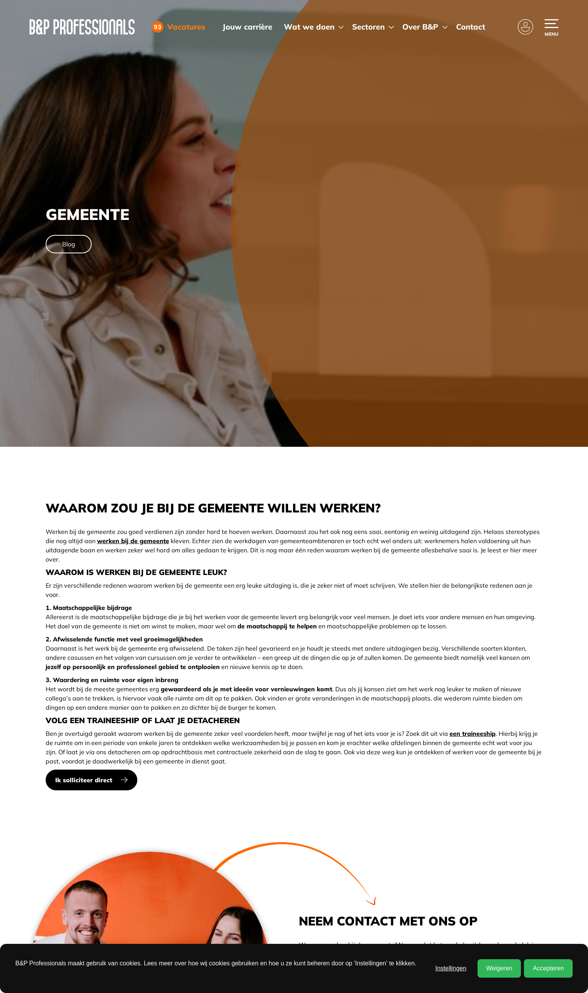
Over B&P (420, 26)
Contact (470, 26)
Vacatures (183, 27)
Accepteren (548, 968)
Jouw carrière (247, 26)
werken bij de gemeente (133, 541)
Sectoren (368, 26)
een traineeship (473, 733)
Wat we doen (309, 26)
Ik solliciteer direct (83, 780)
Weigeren (499, 968)
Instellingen (450, 968)
